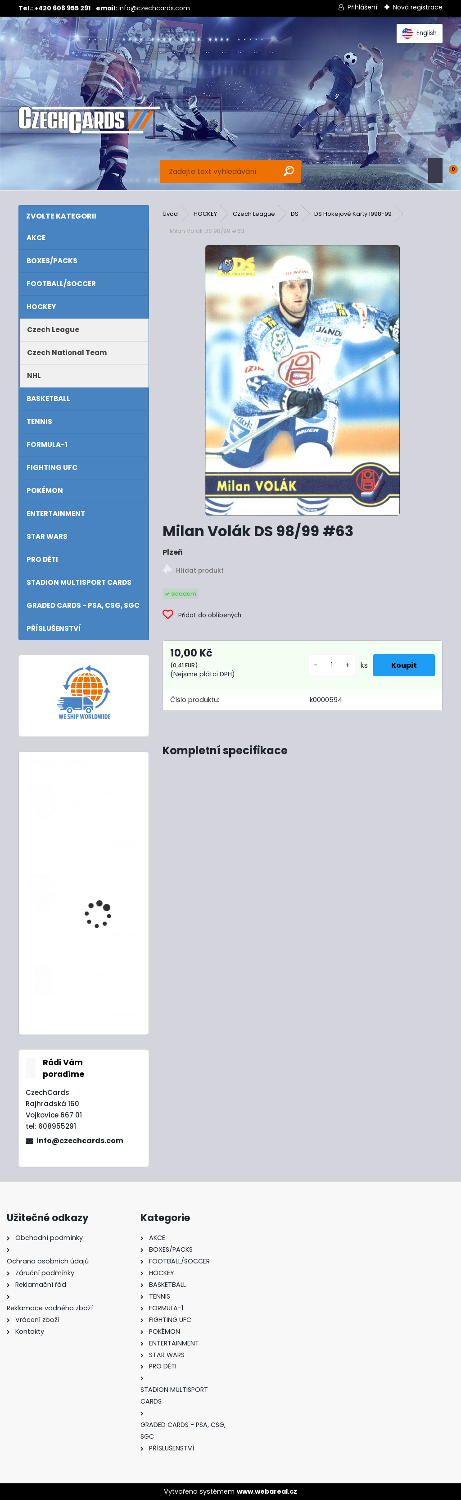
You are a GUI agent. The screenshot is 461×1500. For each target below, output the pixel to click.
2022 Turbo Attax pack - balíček (99, 979)
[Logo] (89, 120)
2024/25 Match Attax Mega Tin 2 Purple (106, 888)
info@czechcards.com (154, 8)
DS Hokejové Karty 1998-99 (353, 214)
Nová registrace (418, 7)
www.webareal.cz (267, 1491)
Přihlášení (362, 7)
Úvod (170, 214)
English (419, 33)
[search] (289, 171)
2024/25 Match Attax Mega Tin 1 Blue (106, 798)
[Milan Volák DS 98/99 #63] (302, 380)
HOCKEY (205, 214)
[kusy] (332, 665)
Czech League (254, 214)
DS (294, 214)
